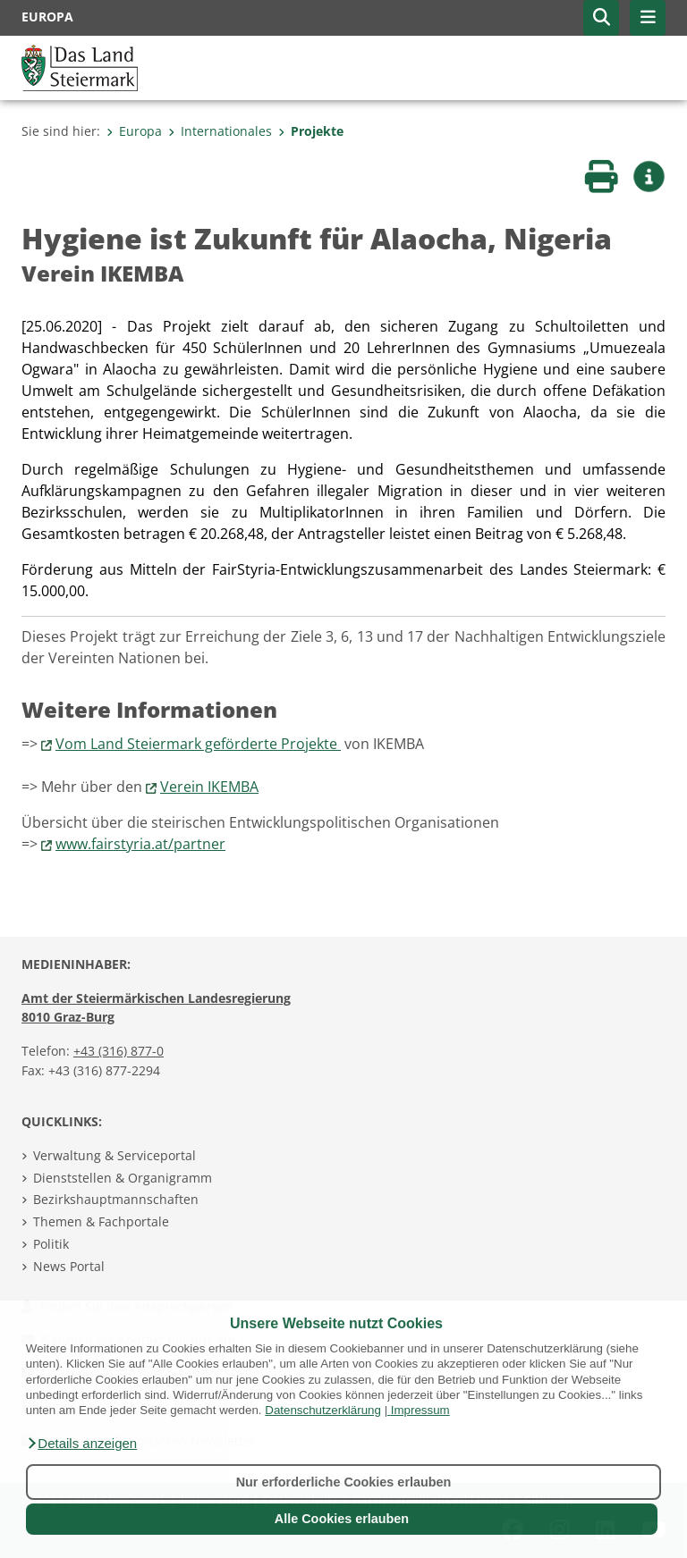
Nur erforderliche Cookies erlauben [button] (344, 1482)
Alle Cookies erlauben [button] (342, 1519)
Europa (134, 130)
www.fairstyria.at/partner (140, 844)
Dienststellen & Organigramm (122, 1177)
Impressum (420, 1410)
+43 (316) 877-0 (118, 1050)
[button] (81, 1443)
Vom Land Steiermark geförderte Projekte (198, 744)
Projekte (311, 130)
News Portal (69, 1266)
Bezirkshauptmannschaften (116, 1199)
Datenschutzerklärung (323, 1410)
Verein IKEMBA (209, 786)
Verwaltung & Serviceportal (114, 1155)
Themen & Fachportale (101, 1221)
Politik (51, 1243)
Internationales (220, 130)
